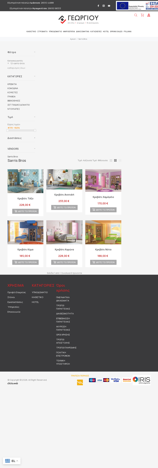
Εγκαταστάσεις (15, 303)
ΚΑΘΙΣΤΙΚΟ (37, 298)
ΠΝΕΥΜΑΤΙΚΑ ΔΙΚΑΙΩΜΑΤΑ (63, 300)
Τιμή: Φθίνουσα (100, 160)
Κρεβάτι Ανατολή (64, 194)
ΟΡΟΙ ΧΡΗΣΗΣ (63, 336)
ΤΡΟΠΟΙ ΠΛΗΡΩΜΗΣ (66, 349)
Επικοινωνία (14, 313)
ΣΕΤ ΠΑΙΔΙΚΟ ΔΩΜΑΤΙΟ (19, 104)
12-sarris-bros (17, 63)
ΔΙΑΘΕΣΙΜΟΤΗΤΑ (65, 315)
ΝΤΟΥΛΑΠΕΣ (14, 108)
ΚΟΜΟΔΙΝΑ (13, 88)
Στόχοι (11, 298)
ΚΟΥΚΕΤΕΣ (13, 92)
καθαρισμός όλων (16, 67)
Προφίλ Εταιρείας (17, 293)
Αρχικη (73, 39)
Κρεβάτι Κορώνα (64, 250)
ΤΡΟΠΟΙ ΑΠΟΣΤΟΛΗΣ (63, 342)
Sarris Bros (82, 39)
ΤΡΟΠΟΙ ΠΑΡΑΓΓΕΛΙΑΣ (63, 308)
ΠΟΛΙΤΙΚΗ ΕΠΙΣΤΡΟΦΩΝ (63, 355)
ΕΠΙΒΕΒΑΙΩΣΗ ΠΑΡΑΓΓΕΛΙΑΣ (63, 321)
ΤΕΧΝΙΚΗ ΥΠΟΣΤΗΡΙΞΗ (63, 364)
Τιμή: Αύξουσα (85, 160)
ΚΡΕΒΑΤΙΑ (12, 84)
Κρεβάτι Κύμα (25, 250)
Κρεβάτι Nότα (103, 250)
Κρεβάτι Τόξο (25, 198)
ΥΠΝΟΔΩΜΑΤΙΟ (40, 293)
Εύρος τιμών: (14, 124)
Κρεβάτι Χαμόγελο (103, 197)
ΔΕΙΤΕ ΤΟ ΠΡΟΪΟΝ (27, 212)
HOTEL (35, 303)
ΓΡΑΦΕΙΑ (12, 96)
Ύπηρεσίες (13, 308)
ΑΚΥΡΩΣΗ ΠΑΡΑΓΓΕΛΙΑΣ (63, 329)
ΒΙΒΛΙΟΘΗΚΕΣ (14, 100)
